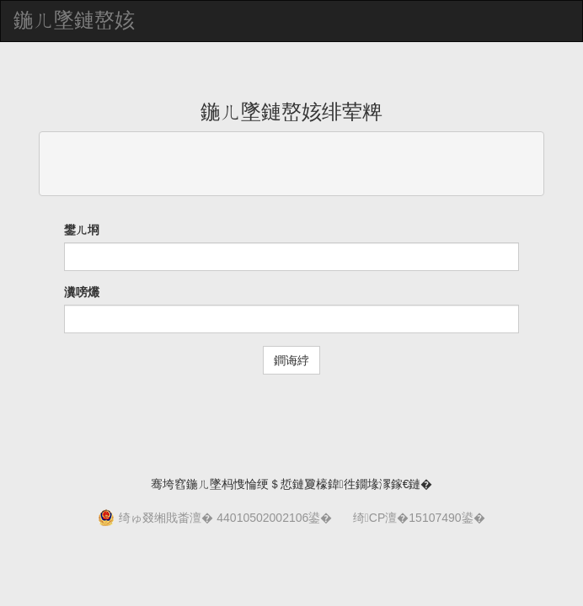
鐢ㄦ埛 (81, 230)
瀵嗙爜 (81, 292)
